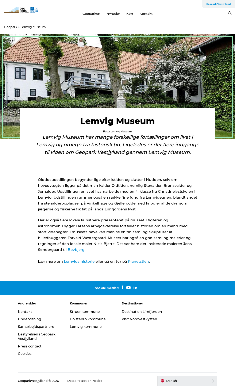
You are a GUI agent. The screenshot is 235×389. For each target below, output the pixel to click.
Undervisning (29, 319)
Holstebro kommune (88, 319)
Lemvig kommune (86, 327)
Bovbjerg (76, 250)
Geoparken (91, 14)
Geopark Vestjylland (218, 4)
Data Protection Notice (84, 381)
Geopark (10, 27)
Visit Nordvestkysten (139, 319)
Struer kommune (85, 312)
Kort (129, 14)
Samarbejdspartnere (36, 327)
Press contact (30, 346)
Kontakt (146, 14)
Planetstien (138, 261)
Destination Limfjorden (142, 312)
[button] (187, 381)
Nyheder (113, 14)
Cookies (24, 354)
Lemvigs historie (79, 261)
